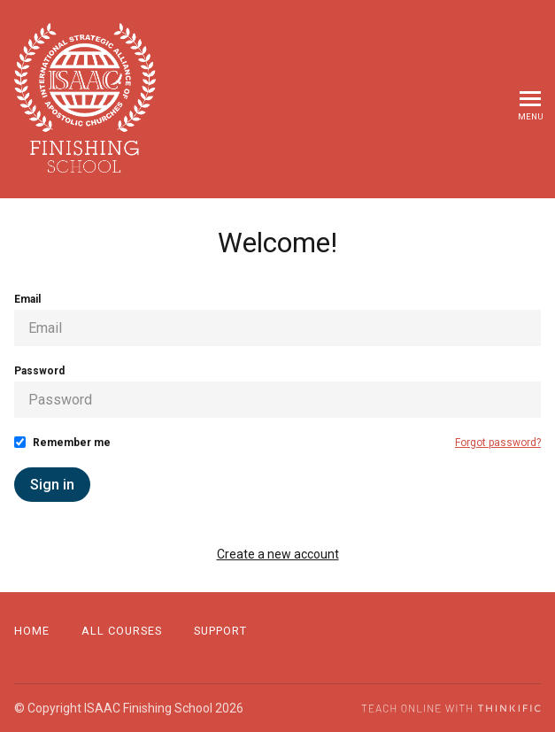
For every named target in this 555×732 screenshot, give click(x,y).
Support (220, 630)
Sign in (52, 484)
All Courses (121, 630)
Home (32, 630)
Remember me (72, 442)
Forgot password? (498, 442)
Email (27, 299)
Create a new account (278, 554)
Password (39, 371)
